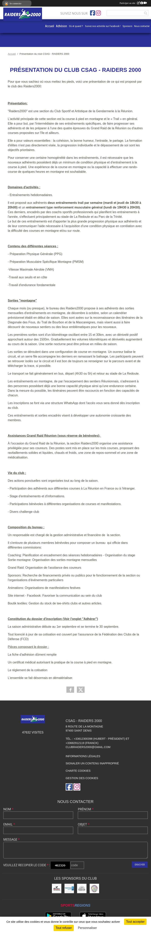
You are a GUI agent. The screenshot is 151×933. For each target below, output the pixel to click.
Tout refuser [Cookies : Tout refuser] (64, 928)
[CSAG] (94, 888)
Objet (84, 824)
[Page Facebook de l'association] (92, 13)
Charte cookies (78, 770)
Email (9, 824)
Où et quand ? (76, 26)
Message (11, 839)
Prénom (86, 809)
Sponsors (127, 26)
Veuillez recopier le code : (26, 865)
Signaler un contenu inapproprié (92, 763)
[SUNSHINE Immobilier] (82, 888)
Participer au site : (133, 3)
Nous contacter (142, 26)
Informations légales (83, 756)
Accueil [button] (49, 26)
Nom (8, 809)
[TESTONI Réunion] (69, 888)
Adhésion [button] (61, 26)
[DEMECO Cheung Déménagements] (56, 888)
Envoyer (140, 864)
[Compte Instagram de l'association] (98, 13)
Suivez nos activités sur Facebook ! (103, 26)
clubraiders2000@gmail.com (88, 747)
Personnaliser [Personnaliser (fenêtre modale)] (87, 928)
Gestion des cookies (82, 778)
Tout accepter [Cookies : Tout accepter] (135, 921)
